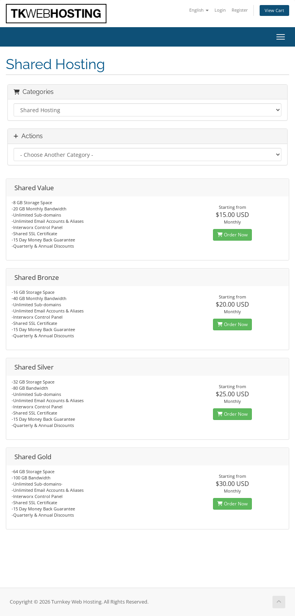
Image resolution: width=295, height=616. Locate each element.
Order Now (232, 234)
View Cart (274, 10)
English (199, 10)
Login (220, 10)
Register (240, 10)
